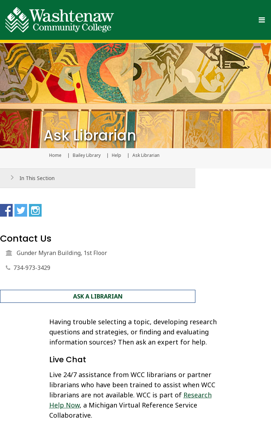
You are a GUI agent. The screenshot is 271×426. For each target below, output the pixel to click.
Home (55, 155)
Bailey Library (87, 155)
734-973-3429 (31, 268)
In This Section (37, 178)
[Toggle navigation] (262, 19)
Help (116, 155)
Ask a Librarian (98, 296)
